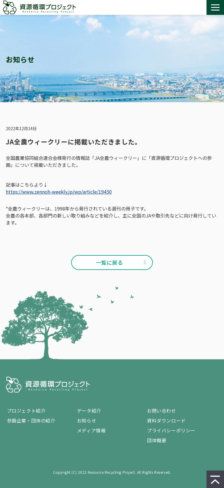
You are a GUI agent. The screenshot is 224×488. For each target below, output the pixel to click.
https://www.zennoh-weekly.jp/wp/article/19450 (59, 191)
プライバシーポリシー (171, 430)
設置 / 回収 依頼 (199, 7)
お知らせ (86, 420)
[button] (215, 7)
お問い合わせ (177, 7)
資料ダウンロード (188, 7)
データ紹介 (89, 410)
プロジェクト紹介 (26, 410)
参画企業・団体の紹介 (31, 420)
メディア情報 (91, 430)
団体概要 (156, 440)
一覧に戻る (109, 262)
